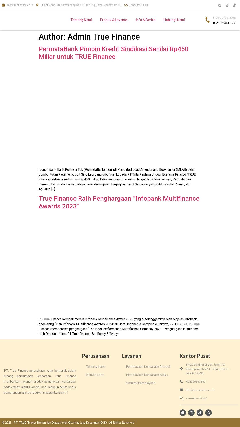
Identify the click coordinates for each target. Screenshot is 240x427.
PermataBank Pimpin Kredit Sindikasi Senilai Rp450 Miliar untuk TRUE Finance (113, 53)
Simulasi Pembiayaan (140, 383)
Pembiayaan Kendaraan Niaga (147, 374)
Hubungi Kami (174, 20)
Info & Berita (145, 20)
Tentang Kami (81, 20)
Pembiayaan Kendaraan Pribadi (148, 366)
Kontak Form (95, 374)
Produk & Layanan (114, 20)
